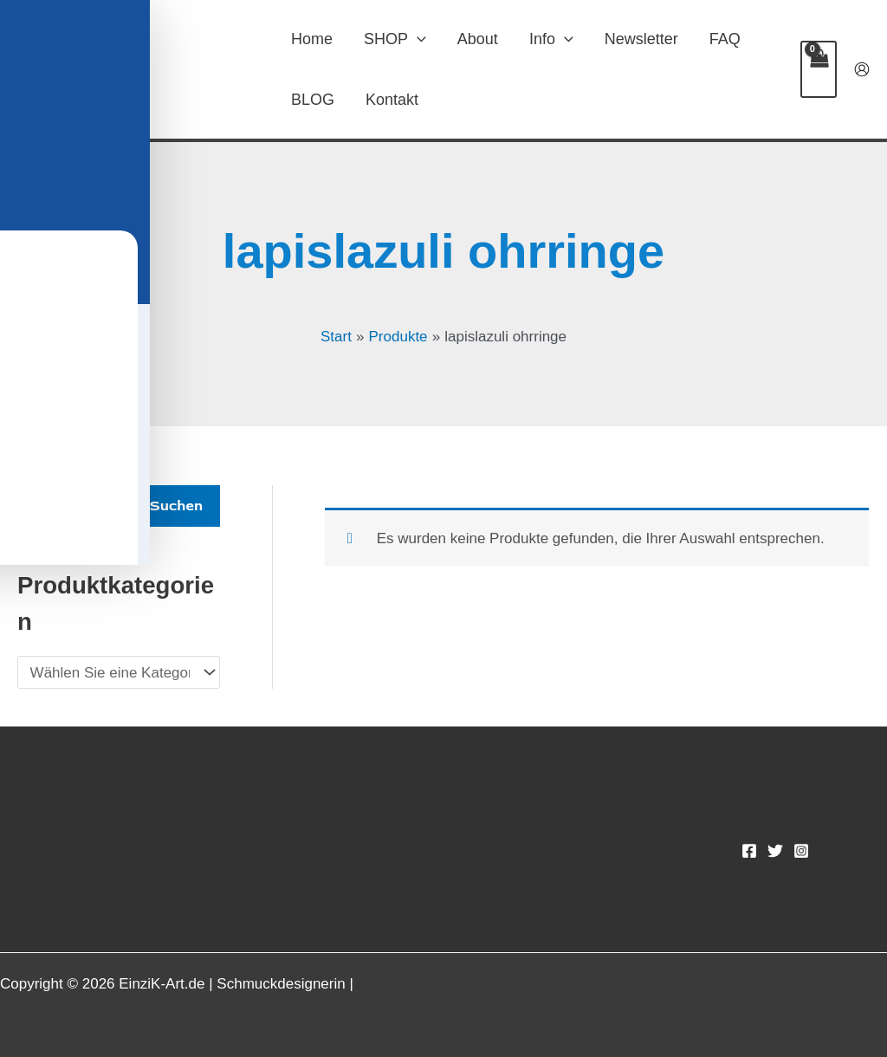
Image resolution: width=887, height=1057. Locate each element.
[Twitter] (775, 851)
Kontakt (392, 99)
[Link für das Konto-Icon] (862, 69)
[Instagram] (801, 851)
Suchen (176, 505)
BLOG (312, 99)
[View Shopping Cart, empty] (818, 69)
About (477, 39)
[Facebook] (749, 851)
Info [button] (551, 39)
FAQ (725, 39)
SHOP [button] (395, 39)
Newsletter (641, 39)
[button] (417, 39)
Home (312, 39)
